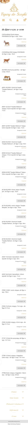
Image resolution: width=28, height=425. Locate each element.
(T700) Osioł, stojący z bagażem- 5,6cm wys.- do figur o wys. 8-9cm (14, 374)
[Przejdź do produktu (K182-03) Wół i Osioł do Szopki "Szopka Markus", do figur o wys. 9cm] (7, 225)
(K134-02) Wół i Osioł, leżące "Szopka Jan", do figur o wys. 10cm (13, 190)
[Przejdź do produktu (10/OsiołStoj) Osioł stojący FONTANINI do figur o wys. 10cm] (7, 42)
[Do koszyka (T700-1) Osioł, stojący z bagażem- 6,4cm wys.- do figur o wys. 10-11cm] (21, 368)
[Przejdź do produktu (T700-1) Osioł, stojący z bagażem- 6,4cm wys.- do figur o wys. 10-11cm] (7, 359)
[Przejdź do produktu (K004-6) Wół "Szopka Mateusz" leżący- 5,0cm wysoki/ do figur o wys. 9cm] (7, 176)
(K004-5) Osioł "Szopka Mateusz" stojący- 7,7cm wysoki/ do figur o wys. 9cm (14, 155)
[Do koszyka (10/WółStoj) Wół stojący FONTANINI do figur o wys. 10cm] (21, 63)
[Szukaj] (10, 20)
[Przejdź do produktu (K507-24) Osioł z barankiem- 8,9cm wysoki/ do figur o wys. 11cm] (7, 278)
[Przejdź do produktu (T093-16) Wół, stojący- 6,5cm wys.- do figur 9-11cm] (7, 326)
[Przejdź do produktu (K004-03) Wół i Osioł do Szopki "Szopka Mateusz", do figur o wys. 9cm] (7, 146)
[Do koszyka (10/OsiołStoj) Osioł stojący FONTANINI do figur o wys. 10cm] (21, 45)
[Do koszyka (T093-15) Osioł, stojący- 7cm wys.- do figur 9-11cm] (21, 317)
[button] (3, 20)
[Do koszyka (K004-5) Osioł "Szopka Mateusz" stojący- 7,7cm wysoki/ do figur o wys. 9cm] (21, 167)
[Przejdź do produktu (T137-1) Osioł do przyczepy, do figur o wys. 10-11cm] (7, 342)
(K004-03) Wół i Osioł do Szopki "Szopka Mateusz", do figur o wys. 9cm (14, 143)
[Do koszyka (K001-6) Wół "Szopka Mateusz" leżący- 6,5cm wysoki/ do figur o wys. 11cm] (21, 137)
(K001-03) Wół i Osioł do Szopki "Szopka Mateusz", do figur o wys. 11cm (12, 89)
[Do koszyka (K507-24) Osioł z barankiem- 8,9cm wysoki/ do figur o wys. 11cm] (21, 285)
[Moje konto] (17, 20)
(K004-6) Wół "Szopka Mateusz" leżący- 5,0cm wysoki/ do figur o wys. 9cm (14, 173)
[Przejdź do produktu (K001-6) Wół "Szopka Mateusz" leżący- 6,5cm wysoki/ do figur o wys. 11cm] (7, 130)
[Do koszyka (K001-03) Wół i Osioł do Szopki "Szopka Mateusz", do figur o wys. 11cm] (21, 101)
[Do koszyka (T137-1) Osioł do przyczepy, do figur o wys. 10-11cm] (21, 350)
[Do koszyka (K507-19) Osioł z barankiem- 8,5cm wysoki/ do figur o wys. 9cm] (21, 269)
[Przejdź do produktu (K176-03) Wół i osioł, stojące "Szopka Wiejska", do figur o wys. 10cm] (7, 209)
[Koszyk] (24, 20)
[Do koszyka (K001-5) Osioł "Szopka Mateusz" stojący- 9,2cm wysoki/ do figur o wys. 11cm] (21, 121)
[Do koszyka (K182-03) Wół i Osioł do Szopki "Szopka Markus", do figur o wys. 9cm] (21, 234)
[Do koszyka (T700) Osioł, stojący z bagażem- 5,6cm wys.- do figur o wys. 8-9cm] (21, 385)
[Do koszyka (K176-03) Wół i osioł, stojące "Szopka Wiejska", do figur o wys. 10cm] (21, 216)
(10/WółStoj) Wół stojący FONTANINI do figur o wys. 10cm (13, 53)
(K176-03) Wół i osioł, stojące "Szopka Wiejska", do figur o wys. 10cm (13, 206)
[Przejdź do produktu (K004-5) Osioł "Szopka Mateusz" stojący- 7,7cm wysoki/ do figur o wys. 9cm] (7, 159)
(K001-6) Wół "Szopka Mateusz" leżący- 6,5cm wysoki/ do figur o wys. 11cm (14, 127)
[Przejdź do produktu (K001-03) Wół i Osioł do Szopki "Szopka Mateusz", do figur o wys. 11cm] (7, 93)
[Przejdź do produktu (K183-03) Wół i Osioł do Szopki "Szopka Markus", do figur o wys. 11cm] (7, 245)
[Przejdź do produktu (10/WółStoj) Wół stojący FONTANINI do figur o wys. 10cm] (7, 60)
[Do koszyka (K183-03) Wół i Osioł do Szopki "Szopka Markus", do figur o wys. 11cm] (21, 252)
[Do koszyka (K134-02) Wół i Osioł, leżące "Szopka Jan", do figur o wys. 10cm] (21, 200)
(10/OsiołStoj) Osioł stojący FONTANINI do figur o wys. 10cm (12, 35)
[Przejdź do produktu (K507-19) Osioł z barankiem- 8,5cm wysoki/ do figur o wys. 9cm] (7, 261)
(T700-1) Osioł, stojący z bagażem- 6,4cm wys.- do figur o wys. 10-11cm (13, 356)
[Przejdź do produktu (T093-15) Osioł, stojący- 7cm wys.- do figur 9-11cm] (7, 310)
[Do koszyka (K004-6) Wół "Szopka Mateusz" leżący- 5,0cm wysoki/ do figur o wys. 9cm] (21, 184)
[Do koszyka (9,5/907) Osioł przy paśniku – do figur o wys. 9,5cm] (21, 81)
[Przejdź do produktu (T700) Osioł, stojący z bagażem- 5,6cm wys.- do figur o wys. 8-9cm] (7, 377)
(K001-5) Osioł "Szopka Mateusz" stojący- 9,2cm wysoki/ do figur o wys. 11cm (14, 108)
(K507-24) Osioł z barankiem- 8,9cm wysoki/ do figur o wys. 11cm (13, 275)
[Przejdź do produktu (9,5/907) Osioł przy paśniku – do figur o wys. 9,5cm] (7, 78)
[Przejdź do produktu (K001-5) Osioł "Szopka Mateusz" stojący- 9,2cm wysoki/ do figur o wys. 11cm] (7, 112)
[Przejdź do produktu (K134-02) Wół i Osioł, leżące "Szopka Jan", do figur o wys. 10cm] (7, 193)
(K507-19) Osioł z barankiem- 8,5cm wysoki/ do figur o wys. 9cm (13, 258)
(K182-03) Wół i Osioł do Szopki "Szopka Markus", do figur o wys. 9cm (13, 222)
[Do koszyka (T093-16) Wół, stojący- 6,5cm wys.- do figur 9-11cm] (21, 333)
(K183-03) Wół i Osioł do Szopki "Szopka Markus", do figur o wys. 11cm (12, 241)
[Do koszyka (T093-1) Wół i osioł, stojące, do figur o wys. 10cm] (21, 301)
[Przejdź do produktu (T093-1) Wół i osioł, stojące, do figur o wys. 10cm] (7, 294)
